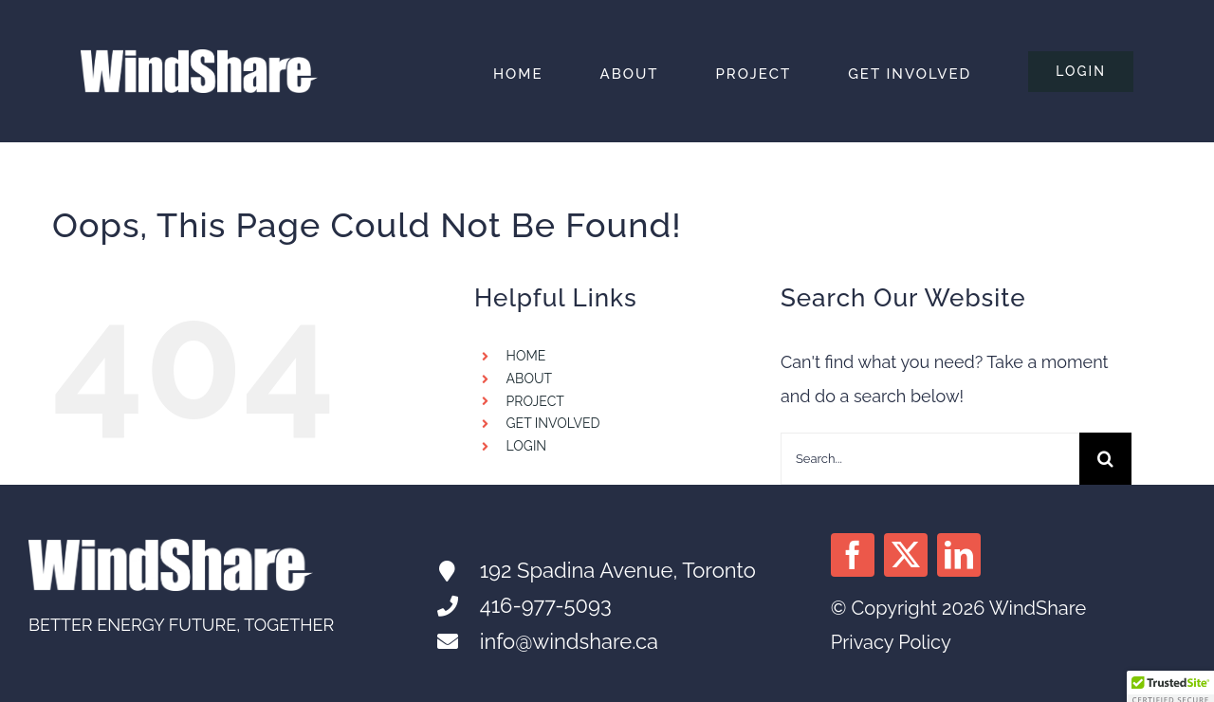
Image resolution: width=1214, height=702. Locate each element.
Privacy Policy (891, 642)
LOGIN (526, 445)
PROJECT (535, 401)
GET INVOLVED (553, 423)
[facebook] (852, 555)
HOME (526, 355)
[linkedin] (959, 555)
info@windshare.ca (569, 641)
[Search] (1105, 459)
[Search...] (930, 459)
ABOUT (529, 378)
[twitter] (906, 555)
